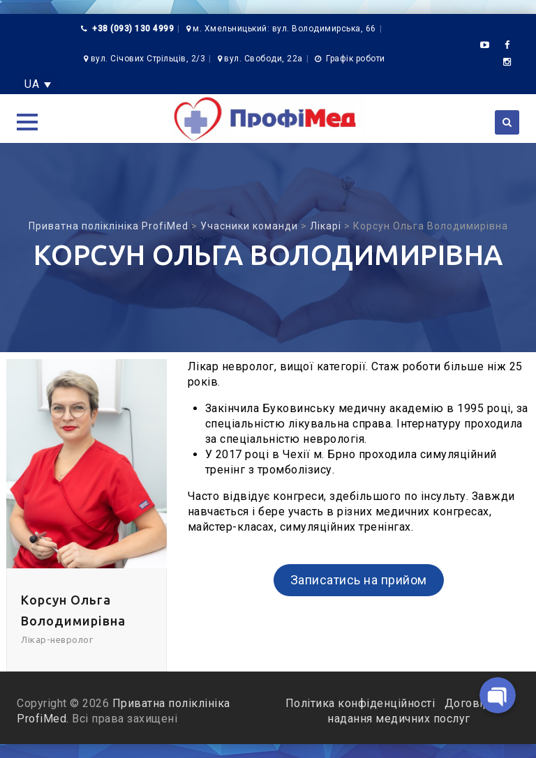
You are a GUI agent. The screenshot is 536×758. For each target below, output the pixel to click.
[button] (27, 122)
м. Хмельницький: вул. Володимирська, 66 (284, 28)
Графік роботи (355, 58)
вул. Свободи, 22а (263, 58)
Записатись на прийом (358, 580)
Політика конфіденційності (361, 703)
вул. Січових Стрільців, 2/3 (148, 58)
